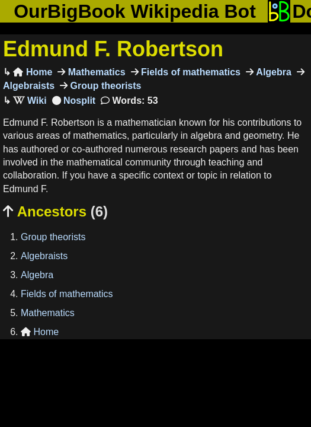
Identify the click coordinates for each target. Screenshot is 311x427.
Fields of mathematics (190, 72)
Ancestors (55, 211)
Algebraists (44, 256)
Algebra (272, 72)
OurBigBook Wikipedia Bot (135, 11)
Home (32, 72)
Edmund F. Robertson (113, 49)
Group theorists (104, 86)
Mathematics (95, 72)
